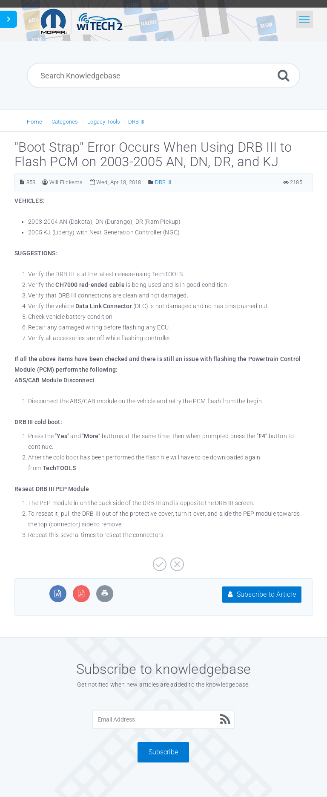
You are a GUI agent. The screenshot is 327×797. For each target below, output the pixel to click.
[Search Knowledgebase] (164, 75)
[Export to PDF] (81, 593)
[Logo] (82, 20)
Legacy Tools (103, 121)
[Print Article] (105, 593)
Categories (65, 121)
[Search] (283, 75)
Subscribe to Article (261, 594)
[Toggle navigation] (304, 19)
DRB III (136, 121)
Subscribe (163, 752)
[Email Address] (163, 719)
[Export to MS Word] (57, 593)
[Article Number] (22, 182)
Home (34, 121)
